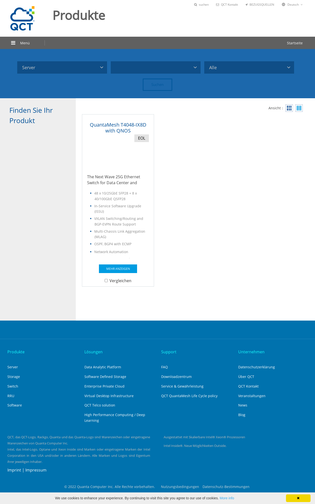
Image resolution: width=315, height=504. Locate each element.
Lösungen (93, 352)
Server (12, 367)
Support (168, 352)
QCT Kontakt (227, 4)
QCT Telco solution (99, 405)
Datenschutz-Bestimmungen (226, 486)
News (242, 405)
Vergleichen (118, 280)
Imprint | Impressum (27, 470)
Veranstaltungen (252, 395)
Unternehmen (251, 352)
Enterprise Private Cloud (104, 386)
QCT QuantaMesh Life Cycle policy (189, 395)
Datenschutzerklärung (256, 367)
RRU (10, 395)
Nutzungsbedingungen (180, 486)
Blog (241, 414)
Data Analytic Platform (102, 367)
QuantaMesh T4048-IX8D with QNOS (118, 127)
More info (227, 498)
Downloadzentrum (176, 376)
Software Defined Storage (105, 376)
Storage (13, 376)
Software (14, 405)
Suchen (157, 84)
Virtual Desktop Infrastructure (109, 395)
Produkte (16, 352)
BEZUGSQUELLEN (259, 4)
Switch (12, 386)
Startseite (295, 43)
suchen (201, 4)
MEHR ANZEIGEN (118, 269)
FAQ (164, 367)
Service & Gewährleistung (182, 386)
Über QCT (246, 376)
